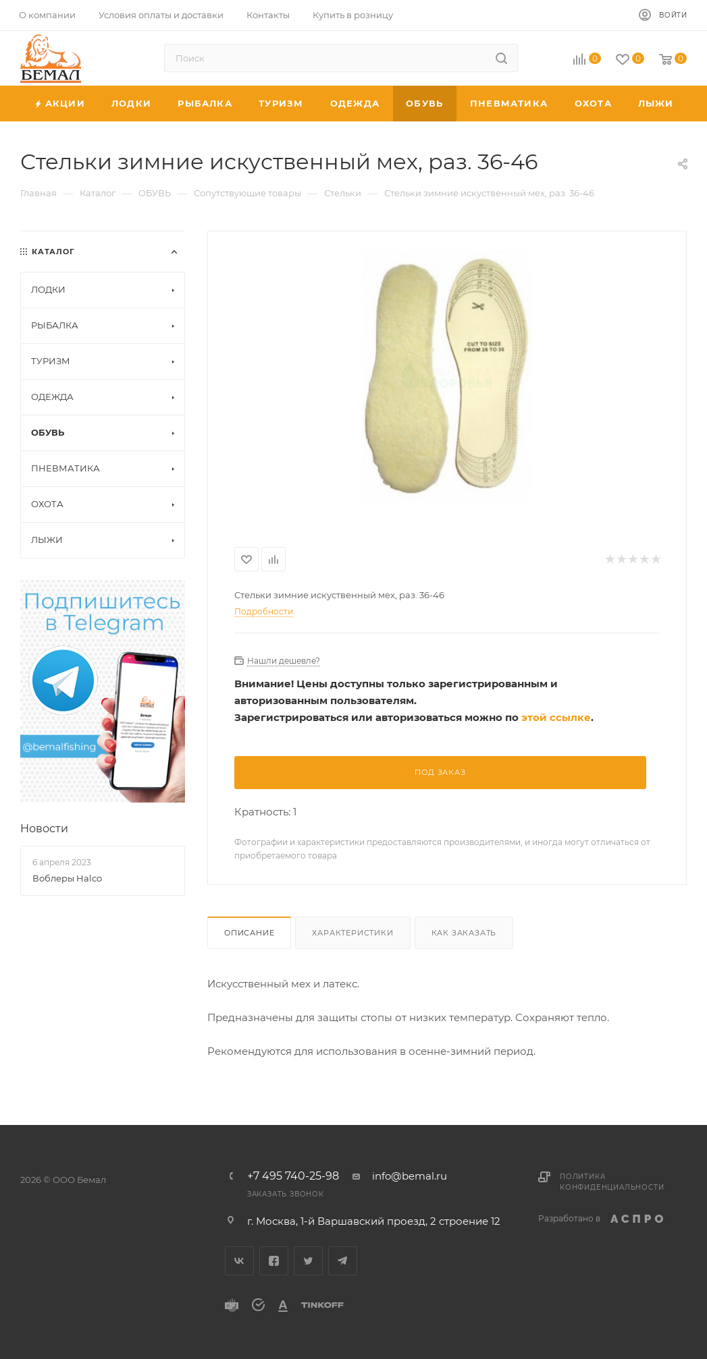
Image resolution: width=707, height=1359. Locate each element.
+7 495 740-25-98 (293, 1176)
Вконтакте (239, 1260)
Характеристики (352, 932)
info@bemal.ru (409, 1175)
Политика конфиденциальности (612, 1182)
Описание (249, 932)
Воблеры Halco (67, 878)
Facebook (273, 1260)
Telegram (342, 1260)
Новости (44, 828)
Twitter (308, 1260)
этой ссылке (556, 717)
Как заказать (464, 932)
